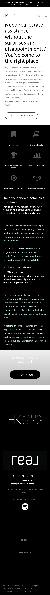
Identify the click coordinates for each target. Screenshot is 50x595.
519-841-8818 (32, 2)
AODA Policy (30, 588)
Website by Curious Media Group (17, 591)
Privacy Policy (17, 588)
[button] (42, 15)
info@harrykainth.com (14, 2)
